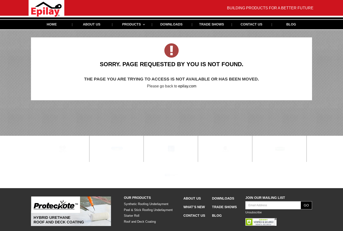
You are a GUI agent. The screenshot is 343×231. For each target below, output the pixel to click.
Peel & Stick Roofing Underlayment (148, 211)
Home (52, 24)
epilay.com (187, 89)
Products (131, 24)
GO (306, 206)
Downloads (171, 24)
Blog (291, 24)
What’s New (194, 208)
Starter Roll (131, 216)
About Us (91, 24)
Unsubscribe (253, 213)
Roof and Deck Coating (140, 222)
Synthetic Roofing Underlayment (146, 205)
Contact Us (251, 24)
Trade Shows (211, 24)
